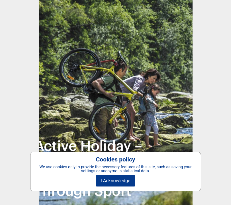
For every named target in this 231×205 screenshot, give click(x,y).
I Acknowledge (115, 180)
